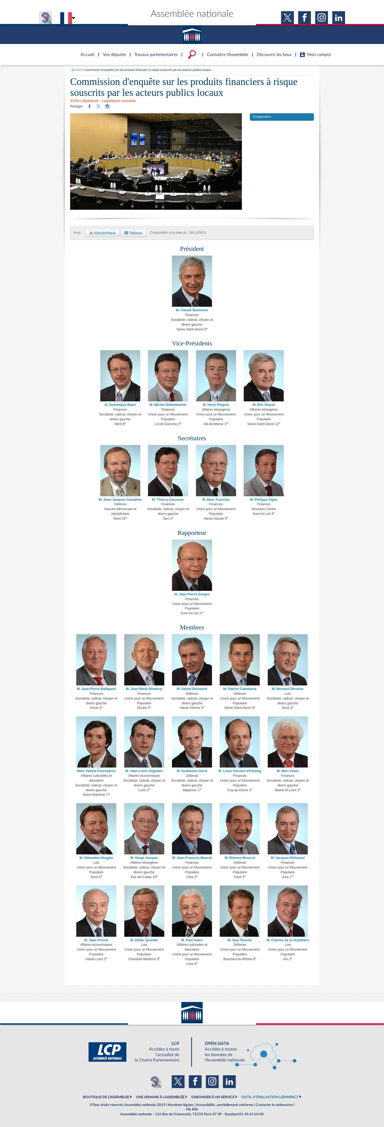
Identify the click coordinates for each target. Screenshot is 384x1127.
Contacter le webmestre (274, 1104)
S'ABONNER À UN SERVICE (212, 1097)
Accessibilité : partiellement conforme (224, 1104)
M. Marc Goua (288, 771)
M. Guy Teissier (240, 940)
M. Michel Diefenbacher (168, 405)
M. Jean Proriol (96, 940)
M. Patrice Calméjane (240, 689)
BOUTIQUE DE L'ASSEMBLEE (106, 1097)
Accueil (76, 69)
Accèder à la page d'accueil (85, 51)
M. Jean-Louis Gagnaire (144, 771)
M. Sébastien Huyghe (96, 858)
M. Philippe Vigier (264, 500)
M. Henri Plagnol (216, 405)
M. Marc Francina (216, 500)
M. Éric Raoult (264, 405)
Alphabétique (102, 233)
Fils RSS (192, 1109)
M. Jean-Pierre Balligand (96, 689)
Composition (262, 117)
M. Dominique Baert (120, 405)
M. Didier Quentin (144, 940)
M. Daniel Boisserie (192, 689)
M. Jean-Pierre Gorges (192, 594)
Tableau (133, 233)
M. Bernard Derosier (287, 689)
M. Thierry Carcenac (168, 500)
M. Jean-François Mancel (192, 858)
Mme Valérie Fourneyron (96, 771)
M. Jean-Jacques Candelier (120, 500)
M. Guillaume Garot (192, 771)
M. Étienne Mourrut (240, 858)
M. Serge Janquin (144, 858)
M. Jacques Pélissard (288, 858)
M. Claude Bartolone (192, 310)
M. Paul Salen (192, 940)
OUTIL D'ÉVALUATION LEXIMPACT (269, 1097)
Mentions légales (181, 1104)
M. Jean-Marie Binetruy (144, 689)
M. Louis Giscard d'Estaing (240, 771)
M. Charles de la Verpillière (288, 940)
